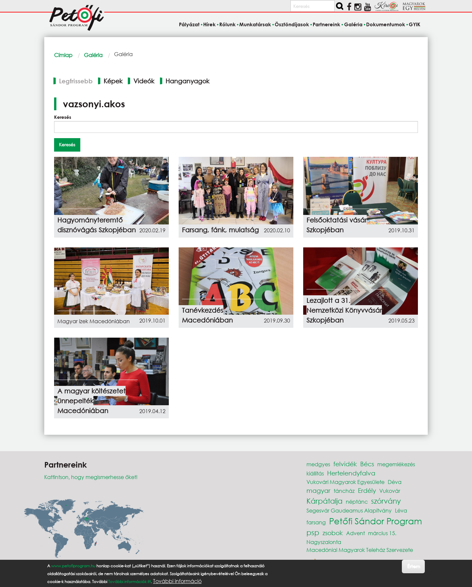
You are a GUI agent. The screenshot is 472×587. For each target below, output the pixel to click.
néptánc (357, 501)
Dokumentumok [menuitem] (385, 24)
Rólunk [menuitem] (227, 24)
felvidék (345, 464)
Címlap (63, 55)
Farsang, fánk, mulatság (220, 230)
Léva (401, 510)
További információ (177, 581)
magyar (318, 490)
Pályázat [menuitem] (189, 24)
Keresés (62, 117)
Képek (113, 80)
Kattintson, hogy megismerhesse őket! (91, 476)
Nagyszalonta (323, 541)
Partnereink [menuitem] (326, 24)
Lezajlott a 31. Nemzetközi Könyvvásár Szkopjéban (344, 310)
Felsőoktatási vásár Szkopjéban (336, 225)
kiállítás (315, 473)
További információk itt (129, 581)
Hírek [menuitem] (209, 24)
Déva (395, 481)
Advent (355, 533)
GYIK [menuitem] (414, 24)
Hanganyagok (187, 80)
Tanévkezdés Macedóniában (207, 315)
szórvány (386, 501)
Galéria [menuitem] (353, 24)
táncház (344, 490)
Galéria (93, 55)
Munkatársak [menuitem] (255, 24)
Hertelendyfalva (351, 473)
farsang (316, 522)
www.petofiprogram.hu (73, 566)
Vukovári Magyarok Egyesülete (345, 481)
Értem (413, 566)
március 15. (382, 533)
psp (312, 532)
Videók (143, 80)
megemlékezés (396, 464)
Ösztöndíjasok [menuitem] (292, 24)
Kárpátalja (324, 501)
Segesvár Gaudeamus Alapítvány (349, 510)
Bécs (367, 464)
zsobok (333, 532)
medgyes (318, 464)
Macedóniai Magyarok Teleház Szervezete (359, 549)
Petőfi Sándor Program (375, 520)
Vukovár (389, 490)
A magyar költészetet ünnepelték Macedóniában (91, 400)
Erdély (367, 490)
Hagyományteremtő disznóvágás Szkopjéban (96, 225)
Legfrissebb (76, 80)
